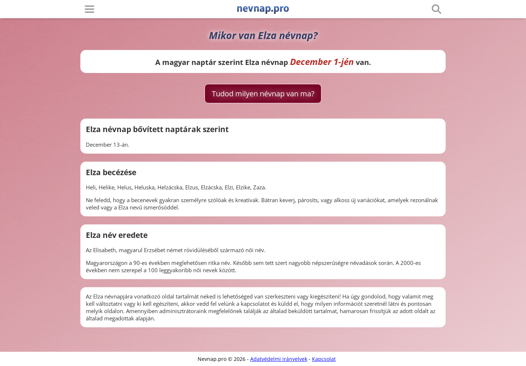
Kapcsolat (324, 358)
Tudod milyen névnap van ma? (263, 94)
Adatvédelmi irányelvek (278, 358)
